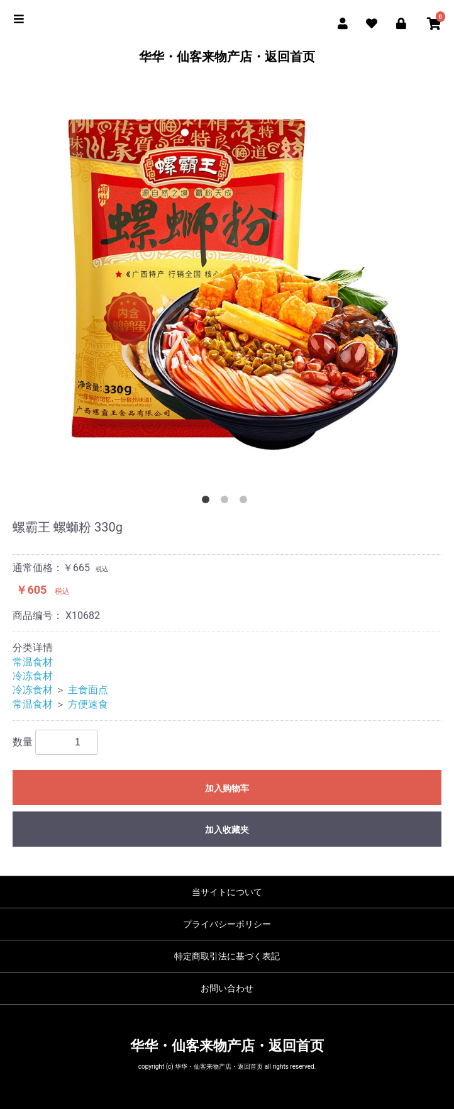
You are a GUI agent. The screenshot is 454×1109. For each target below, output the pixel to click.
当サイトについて (227, 892)
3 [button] (246, 502)
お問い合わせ (227, 988)
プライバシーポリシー (227, 924)
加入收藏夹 (227, 830)
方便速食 (88, 704)
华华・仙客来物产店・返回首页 (227, 57)
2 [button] (227, 502)
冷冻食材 (33, 676)
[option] (227, 284)
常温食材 (33, 662)
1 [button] (208, 502)
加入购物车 (227, 788)
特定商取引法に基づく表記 (227, 956)
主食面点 (88, 690)
